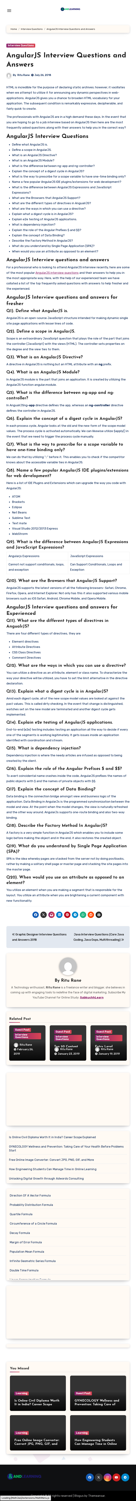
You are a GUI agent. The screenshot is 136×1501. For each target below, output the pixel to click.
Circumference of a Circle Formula (33, 1223)
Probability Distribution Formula (31, 1205)
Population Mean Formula (27, 1251)
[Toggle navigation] (9, 10)
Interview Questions (21, 45)
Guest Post (22, 1029)
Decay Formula (20, 1233)
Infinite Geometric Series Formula (33, 1261)
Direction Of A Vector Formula (30, 1195)
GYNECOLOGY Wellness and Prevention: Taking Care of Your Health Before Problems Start (66, 1148)
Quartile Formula (21, 1214)
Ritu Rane (23, 75)
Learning (21, 1393)
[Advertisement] (69, 1100)
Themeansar (96, 1495)
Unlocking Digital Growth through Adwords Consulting (46, 1178)
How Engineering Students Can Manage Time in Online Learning (53, 1169)
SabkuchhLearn (92, 997)
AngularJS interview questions (57, 272)
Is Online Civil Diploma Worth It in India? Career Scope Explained (52, 1137)
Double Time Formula (24, 1270)
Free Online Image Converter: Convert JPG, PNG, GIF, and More (51, 1160)
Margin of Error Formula (26, 1242)
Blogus (79, 1495)
